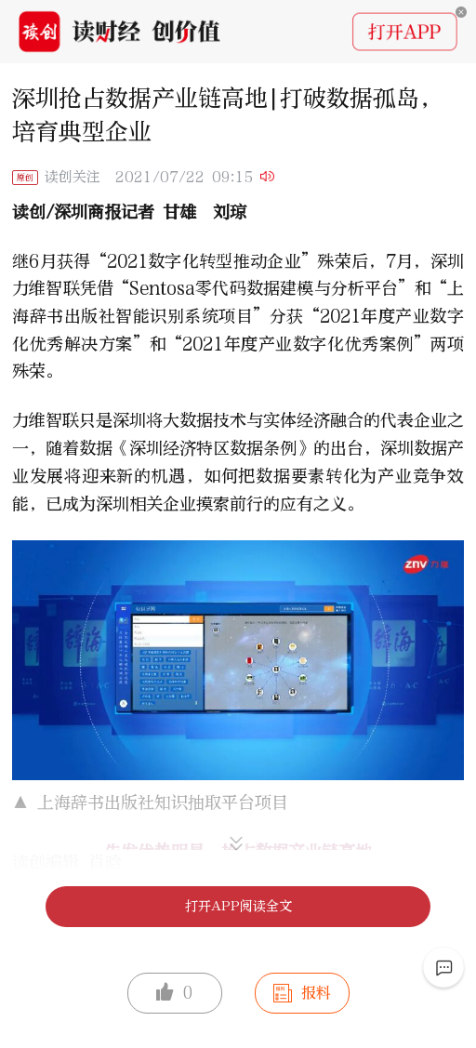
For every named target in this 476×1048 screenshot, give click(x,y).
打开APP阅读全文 (238, 906)
